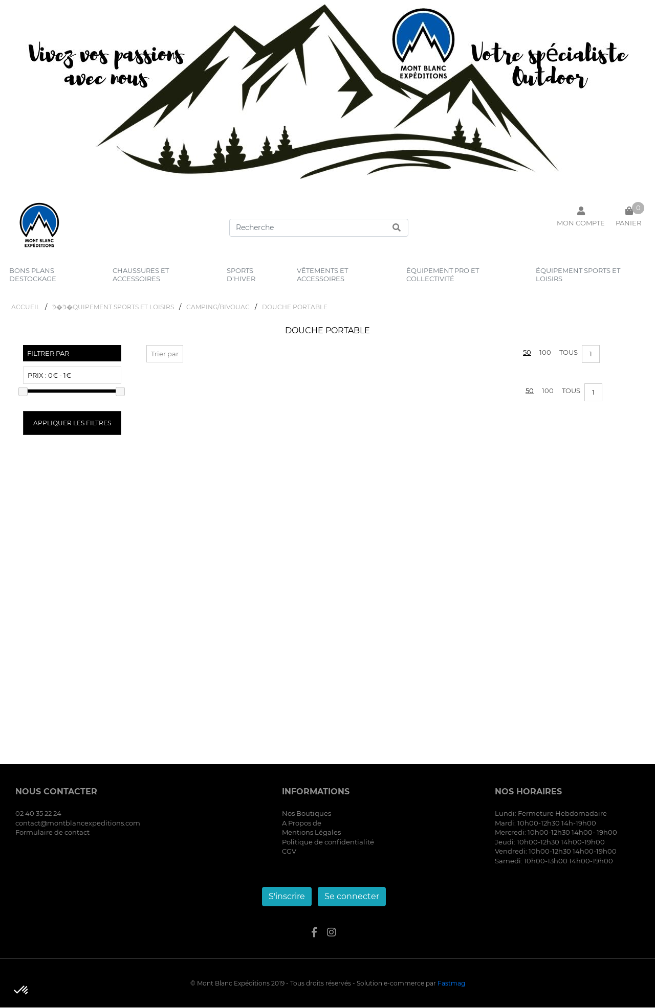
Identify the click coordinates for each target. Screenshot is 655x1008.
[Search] (318, 228)
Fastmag (451, 984)
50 (527, 353)
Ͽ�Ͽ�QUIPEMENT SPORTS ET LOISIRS (113, 308)
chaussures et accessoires (141, 274)
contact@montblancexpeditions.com (77, 824)
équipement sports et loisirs (578, 274)
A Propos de (301, 824)
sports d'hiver (241, 274)
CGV (289, 852)
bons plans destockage (32, 274)
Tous (568, 353)
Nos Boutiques (306, 814)
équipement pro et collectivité (442, 274)
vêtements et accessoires (322, 274)
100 (545, 353)
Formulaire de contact (52, 833)
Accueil (25, 308)
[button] (21, 990)
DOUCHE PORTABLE (295, 308)
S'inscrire (287, 897)
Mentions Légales (311, 833)
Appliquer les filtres (72, 424)
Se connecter (351, 897)
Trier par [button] (165, 355)
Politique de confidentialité (328, 843)
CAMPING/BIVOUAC (218, 308)
